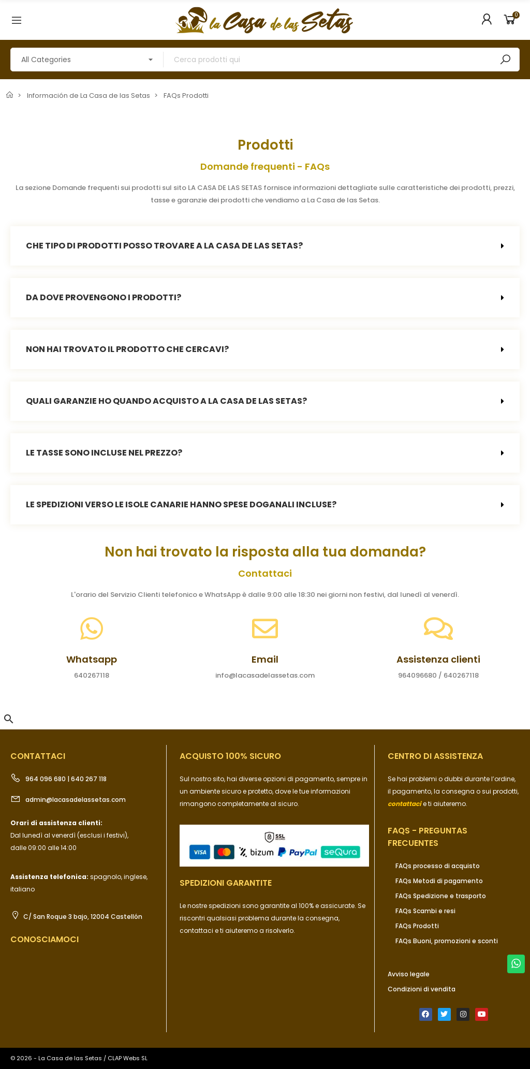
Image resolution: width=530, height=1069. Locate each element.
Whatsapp (91, 659)
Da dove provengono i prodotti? (103, 297)
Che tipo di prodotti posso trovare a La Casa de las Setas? (164, 246)
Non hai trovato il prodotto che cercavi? (127, 349)
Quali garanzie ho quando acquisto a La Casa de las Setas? (166, 401)
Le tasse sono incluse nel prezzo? (104, 453)
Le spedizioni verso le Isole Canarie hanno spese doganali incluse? (181, 504)
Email (265, 659)
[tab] (265, 246)
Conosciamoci (44, 939)
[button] (9, 719)
